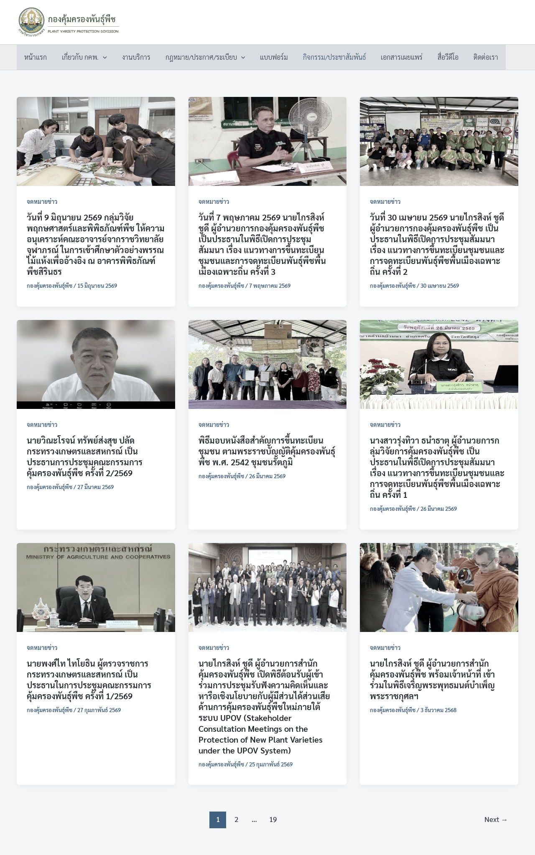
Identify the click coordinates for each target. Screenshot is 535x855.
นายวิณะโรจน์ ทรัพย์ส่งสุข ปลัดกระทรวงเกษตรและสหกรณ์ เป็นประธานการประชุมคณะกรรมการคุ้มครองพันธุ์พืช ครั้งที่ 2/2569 (85, 456)
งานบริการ (132, 57)
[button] (100, 57)
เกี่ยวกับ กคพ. (81, 57)
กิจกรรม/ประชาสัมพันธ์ (325, 57)
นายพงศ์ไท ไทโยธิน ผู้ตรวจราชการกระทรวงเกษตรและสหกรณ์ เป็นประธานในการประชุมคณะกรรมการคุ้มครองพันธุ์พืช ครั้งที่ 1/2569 (89, 679)
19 (273, 819)
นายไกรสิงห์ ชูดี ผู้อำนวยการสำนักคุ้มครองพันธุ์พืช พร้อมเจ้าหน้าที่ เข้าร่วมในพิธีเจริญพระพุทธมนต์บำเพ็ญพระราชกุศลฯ (432, 679)
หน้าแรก (34, 57)
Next (495, 819)
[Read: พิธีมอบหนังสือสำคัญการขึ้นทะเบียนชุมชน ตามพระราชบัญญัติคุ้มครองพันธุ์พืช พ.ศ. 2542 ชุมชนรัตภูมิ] (268, 363)
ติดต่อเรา (471, 57)
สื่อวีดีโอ (435, 57)
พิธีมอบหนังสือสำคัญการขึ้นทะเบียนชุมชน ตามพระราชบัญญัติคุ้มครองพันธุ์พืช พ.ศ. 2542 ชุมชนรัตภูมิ (267, 451)
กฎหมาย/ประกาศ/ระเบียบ (199, 57)
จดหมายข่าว (42, 201)
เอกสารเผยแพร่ (391, 57)
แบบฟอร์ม (266, 57)
